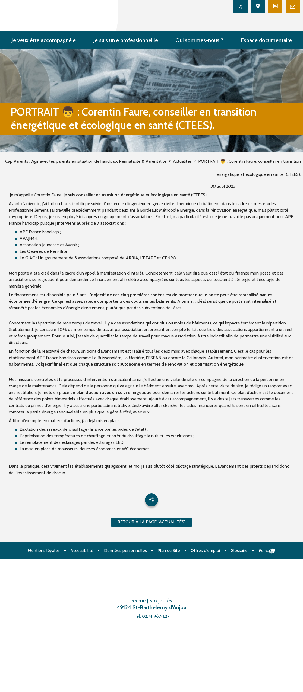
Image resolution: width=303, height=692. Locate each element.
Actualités (182, 161)
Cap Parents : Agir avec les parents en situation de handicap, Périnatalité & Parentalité (85, 161)
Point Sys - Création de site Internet (267, 551)
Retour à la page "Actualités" (151, 521)
